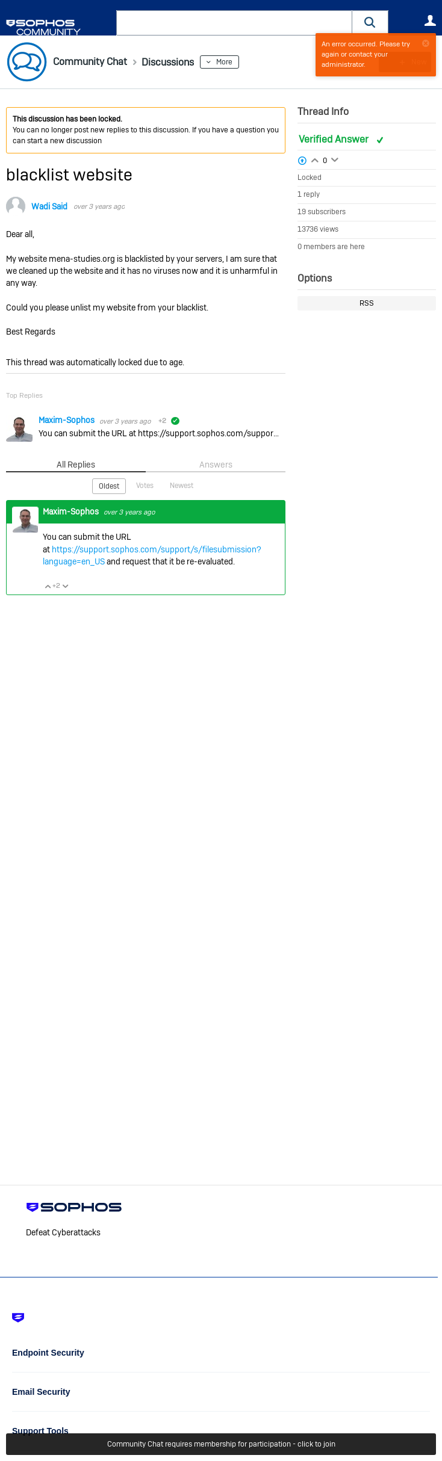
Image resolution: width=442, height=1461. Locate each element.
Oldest (109, 485)
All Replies (76, 464)
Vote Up (47, 585)
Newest (181, 485)
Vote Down (65, 585)
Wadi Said (49, 206)
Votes (145, 485)
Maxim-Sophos (67, 420)
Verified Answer (335, 139)
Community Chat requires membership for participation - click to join (221, 1444)
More (235, 62)
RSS (367, 303)
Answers (216, 464)
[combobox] (234, 23)
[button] (370, 22)
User (430, 20)
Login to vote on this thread (315, 159)
